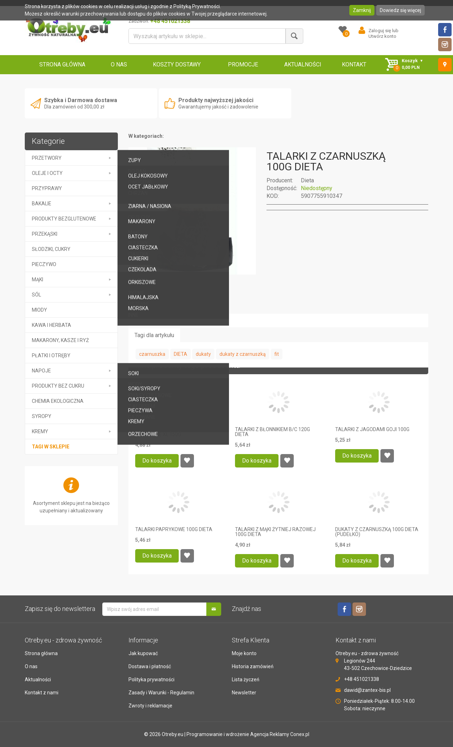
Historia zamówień (253, 666)
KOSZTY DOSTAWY (177, 64)
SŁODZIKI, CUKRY (51, 249)
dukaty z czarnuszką (242, 354)
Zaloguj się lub (383, 30)
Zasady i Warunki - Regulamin (161, 692)
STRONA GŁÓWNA (62, 64)
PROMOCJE (243, 64)
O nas (31, 666)
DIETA (180, 354)
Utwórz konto (382, 36)
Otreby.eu (172, 734)
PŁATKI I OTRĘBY (51, 355)
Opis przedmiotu (155, 307)
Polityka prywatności (151, 679)
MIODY (39, 310)
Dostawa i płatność (149, 666)
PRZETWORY (47, 158)
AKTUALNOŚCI (302, 64)
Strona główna (41, 653)
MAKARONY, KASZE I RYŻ (60, 340)
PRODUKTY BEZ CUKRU (58, 386)
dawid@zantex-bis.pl (367, 690)
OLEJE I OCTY (47, 173)
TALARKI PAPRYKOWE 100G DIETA (173, 529)
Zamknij (362, 10)
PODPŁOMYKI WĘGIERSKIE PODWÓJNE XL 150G (164, 432)
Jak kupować (143, 653)
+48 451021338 (361, 679)
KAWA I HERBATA (51, 325)
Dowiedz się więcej (400, 10)
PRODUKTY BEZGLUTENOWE (64, 219)
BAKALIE (41, 203)
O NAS (119, 64)
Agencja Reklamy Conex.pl (279, 734)
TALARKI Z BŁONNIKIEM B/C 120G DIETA (272, 432)
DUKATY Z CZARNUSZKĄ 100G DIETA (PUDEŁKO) (376, 532)
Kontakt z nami (41, 692)
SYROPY (41, 416)
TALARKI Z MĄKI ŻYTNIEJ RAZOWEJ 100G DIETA (275, 532)
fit (276, 354)
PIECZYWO (44, 264)
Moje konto (244, 653)
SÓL (36, 295)
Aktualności (38, 679)
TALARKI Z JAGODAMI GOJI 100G (372, 429)
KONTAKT (354, 64)
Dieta (307, 180)
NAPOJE (41, 371)
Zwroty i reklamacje (150, 705)
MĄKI (37, 279)
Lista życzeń (245, 679)
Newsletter (244, 692)
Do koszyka (157, 460)
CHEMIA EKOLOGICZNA (58, 401)
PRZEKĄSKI (44, 234)
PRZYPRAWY (47, 188)
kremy (40, 431)
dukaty (203, 354)
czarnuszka (152, 354)
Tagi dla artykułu (154, 335)
